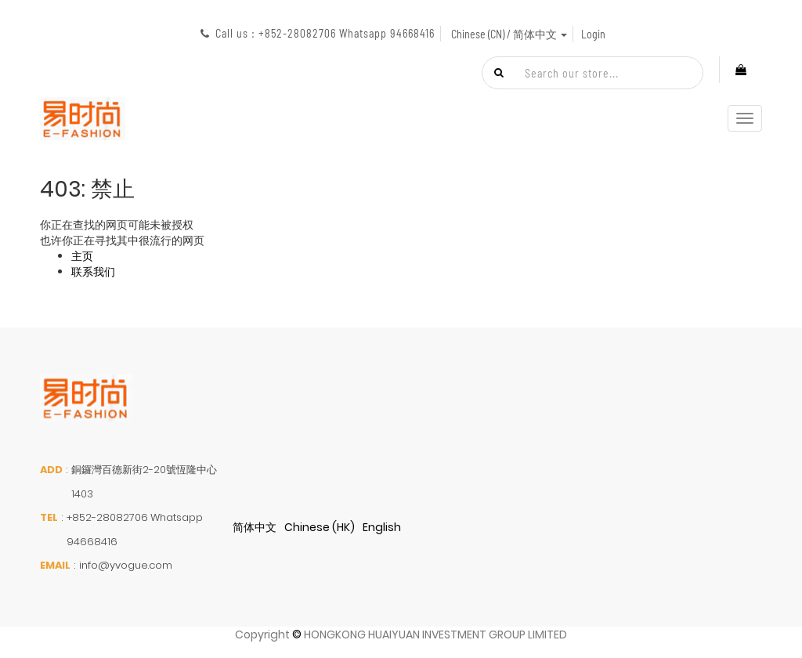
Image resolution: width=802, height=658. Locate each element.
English (382, 527)
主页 (82, 256)
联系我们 (93, 272)
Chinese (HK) (319, 527)
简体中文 (254, 527)
